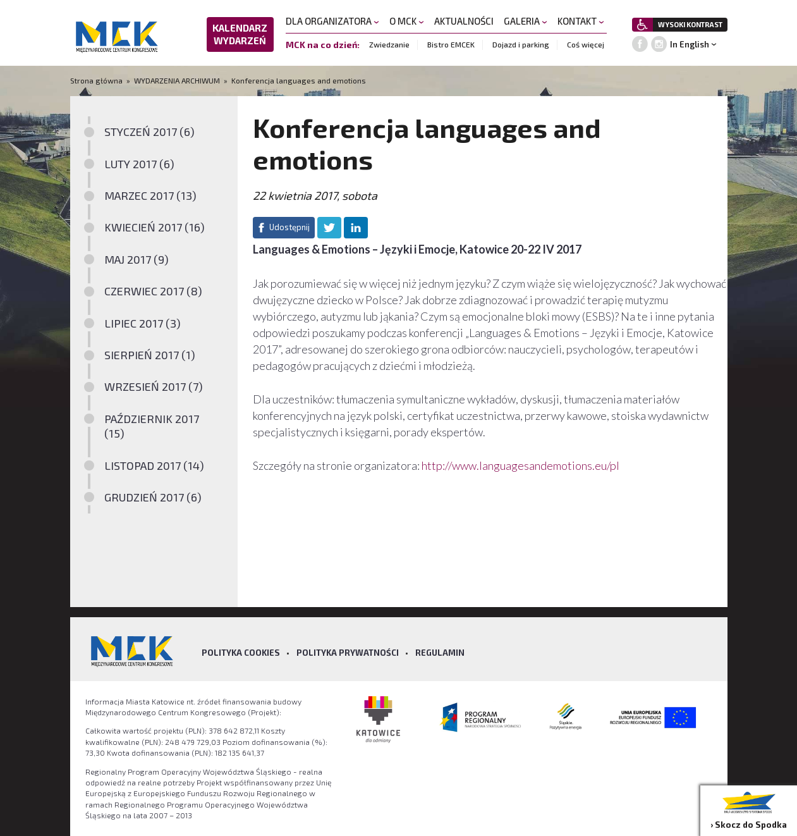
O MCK (406, 21)
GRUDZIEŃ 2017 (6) (153, 497)
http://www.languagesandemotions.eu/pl (520, 465)
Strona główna (97, 80)
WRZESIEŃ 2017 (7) (153, 386)
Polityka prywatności (347, 653)
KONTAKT (580, 21)
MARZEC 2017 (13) (150, 195)
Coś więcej (585, 44)
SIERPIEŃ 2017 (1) (149, 355)
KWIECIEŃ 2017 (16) (154, 227)
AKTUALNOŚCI (464, 21)
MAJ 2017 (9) (136, 259)
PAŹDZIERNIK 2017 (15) (151, 426)
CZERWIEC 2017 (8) (153, 291)
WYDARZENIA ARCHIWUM (177, 80)
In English (689, 44)
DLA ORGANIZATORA (332, 21)
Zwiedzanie (389, 44)
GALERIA (525, 21)
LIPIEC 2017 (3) (142, 323)
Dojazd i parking (520, 44)
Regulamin (440, 653)
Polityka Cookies (241, 653)
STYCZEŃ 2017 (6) (149, 131)
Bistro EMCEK (451, 44)
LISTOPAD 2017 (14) (154, 465)
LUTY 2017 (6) (139, 164)
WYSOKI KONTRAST (690, 24)
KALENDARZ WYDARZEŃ (239, 34)
